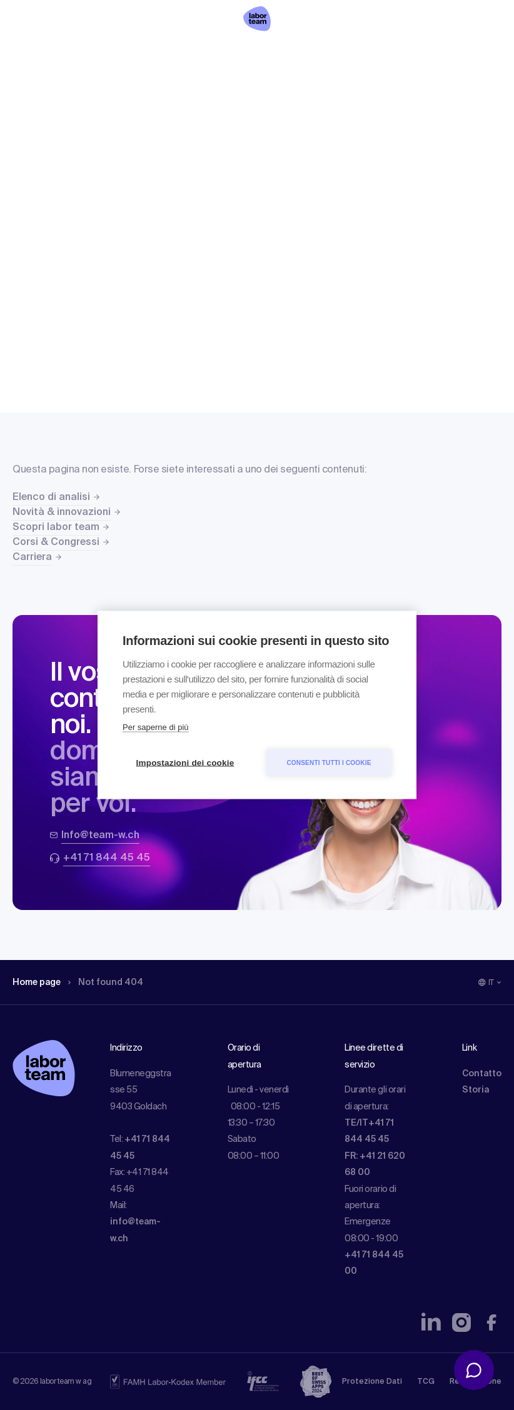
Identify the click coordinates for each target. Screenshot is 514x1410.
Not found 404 (105, 982)
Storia (475, 1090)
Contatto (481, 1073)
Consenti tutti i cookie (328, 762)
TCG (426, 1382)
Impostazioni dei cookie (185, 763)
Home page (37, 982)
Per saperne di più (156, 727)
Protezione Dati (372, 1382)
